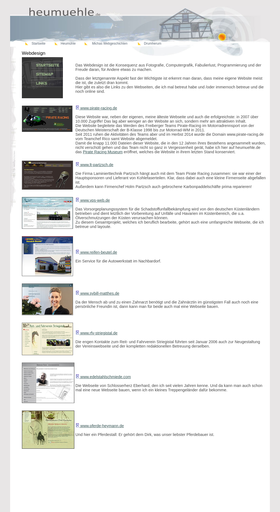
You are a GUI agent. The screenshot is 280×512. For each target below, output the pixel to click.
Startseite (38, 43)
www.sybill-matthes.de (97, 293)
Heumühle (68, 43)
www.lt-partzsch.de (94, 165)
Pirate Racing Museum (103, 152)
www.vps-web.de (92, 200)
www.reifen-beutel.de (96, 252)
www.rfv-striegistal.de (96, 333)
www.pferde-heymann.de (99, 426)
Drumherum (152, 43)
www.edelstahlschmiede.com (103, 377)
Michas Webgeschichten (109, 43)
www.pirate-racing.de (96, 108)
